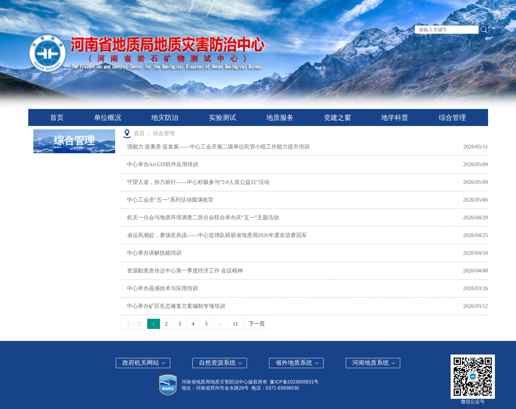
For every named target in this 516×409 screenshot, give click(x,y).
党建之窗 (337, 117)
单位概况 (107, 117)
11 (235, 324)
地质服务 (280, 117)
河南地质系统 (374, 362)
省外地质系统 (297, 362)
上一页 (134, 324)
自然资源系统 (221, 362)
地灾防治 (164, 117)
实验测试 (222, 117)
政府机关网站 (144, 362)
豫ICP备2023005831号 (294, 381)
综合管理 (452, 117)
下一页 (257, 324)
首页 (57, 117)
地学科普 (394, 117)
